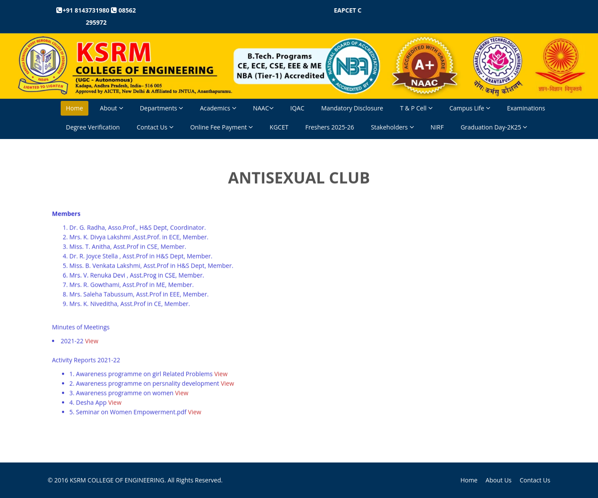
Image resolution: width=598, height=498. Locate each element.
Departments (161, 108)
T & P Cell (416, 108)
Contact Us (154, 127)
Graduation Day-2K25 (494, 127)
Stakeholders (392, 127)
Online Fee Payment (221, 127)
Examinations (526, 108)
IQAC (297, 108)
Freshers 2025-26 (329, 127)
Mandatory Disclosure (352, 108)
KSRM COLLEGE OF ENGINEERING (117, 480)
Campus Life (469, 108)
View (91, 340)
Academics (218, 108)
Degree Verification (93, 127)
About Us (499, 480)
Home (74, 108)
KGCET (279, 127)
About (111, 108)
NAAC (263, 108)
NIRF (437, 127)
